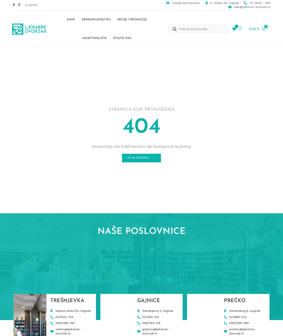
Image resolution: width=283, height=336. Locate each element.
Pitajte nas (122, 38)
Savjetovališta (94, 38)
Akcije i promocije (132, 19)
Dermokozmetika (96, 19)
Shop (71, 19)
